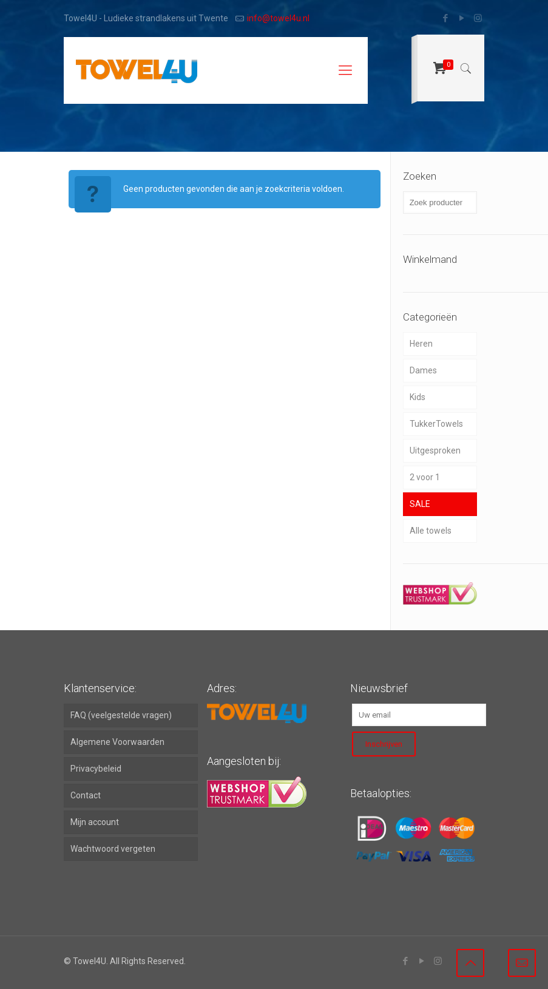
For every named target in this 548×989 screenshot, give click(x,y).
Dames (423, 370)
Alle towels (431, 530)
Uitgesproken (435, 450)
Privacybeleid (95, 768)
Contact (85, 795)
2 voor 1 (425, 477)
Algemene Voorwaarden (117, 742)
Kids (417, 397)
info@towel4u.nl (278, 18)
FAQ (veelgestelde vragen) (121, 715)
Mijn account (94, 822)
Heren (421, 343)
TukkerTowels (436, 424)
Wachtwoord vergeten (112, 849)
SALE (420, 504)
